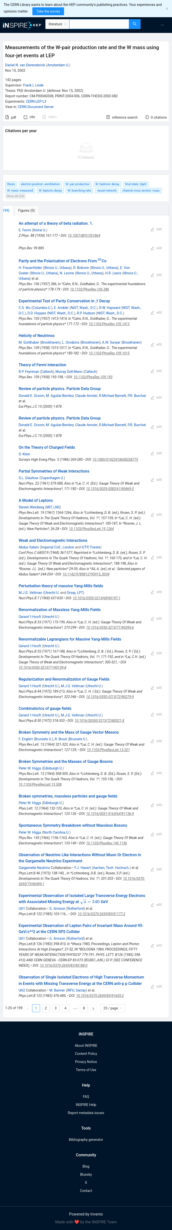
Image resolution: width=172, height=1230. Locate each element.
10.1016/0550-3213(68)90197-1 (96, 598)
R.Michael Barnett (112, 396)
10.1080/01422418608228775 (115, 459)
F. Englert (26, 739)
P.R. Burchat (137, 396)
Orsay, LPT (75, 593)
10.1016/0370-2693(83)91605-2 (100, 996)
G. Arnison (57, 908)
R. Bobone (81, 268)
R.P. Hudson (86, 313)
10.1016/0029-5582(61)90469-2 (110, 489)
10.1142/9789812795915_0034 (86, 574)
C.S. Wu (24, 308)
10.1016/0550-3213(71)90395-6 (110, 627)
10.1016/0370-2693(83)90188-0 (63, 965)
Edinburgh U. (53, 768)
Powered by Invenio (86, 1214)
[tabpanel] (86, 616)
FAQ (86, 1097)
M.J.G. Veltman (30, 593)
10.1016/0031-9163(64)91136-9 (110, 814)
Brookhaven (50, 342)
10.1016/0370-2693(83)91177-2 (101, 914)
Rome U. (39, 230)
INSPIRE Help (86, 1105)
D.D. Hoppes (36, 313)
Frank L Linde (33, 85)
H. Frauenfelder (30, 268)
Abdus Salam (29, 547)
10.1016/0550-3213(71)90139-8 (42, 668)
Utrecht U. (51, 593)
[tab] (20, 210)
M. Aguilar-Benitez (60, 396)
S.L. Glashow (29, 478)
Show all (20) (15, 196)
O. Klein (24, 454)
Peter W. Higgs (30, 768)
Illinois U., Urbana (57, 268)
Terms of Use (86, 1070)
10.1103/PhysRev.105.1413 (109, 324)
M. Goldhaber (29, 342)
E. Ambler (61, 308)
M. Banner (57, 990)
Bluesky (86, 1174)
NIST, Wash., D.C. (84, 308)
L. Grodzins (70, 342)
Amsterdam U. (58, 65)
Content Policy (86, 1054)
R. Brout (61, 739)
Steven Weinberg (31, 507)
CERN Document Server (36, 107)
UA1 (22, 908)
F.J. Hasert (83, 868)
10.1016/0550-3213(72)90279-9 (110, 697)
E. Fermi (25, 230)
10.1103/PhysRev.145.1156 (106, 843)
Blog (86, 1166)
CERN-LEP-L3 (36, 101)
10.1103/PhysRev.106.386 (89, 289)
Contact (86, 1191)
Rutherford (75, 908)
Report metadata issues (86, 1113)
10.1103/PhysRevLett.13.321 (108, 750)
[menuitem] (162, 25)
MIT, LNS (53, 507)
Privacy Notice (86, 1062)
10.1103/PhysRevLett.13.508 (40, 784)
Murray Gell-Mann (68, 372)
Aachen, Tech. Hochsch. (111, 868)
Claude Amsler (86, 396)
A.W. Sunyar (111, 342)
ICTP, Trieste (90, 547)
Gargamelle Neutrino (34, 868)
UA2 (22, 990)
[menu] (157, 25)
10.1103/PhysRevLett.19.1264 (91, 529)
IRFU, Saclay (76, 990)
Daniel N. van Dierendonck (25, 65)
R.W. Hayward (109, 308)
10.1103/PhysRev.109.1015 (109, 353)
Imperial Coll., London (57, 547)
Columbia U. (42, 308)
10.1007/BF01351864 (84, 236)
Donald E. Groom (31, 396)
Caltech (47, 372)
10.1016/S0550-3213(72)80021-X (99, 721)
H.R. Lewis (113, 273)
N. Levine (67, 273)
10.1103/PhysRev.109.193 (93, 377)
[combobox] (99, 24)
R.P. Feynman (29, 372)
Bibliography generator (86, 1140)
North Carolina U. (56, 832)
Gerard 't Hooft (30, 617)
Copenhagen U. (52, 478)
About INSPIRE (86, 1046)
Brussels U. (43, 739)
